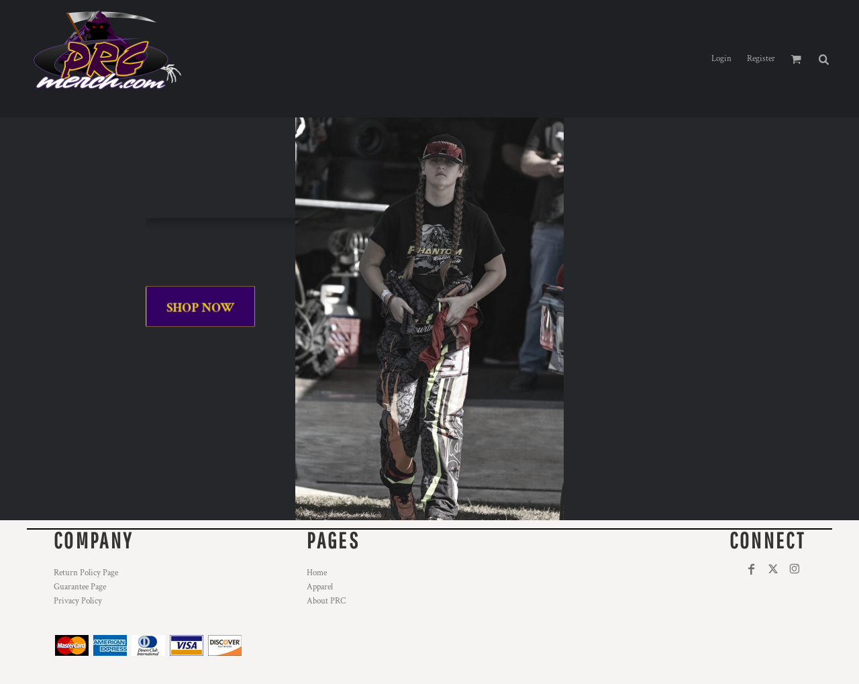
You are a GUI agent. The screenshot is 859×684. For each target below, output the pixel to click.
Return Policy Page (86, 573)
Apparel (320, 587)
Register (761, 58)
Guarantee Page (80, 587)
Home (317, 573)
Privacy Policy (78, 601)
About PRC (326, 601)
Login (721, 58)
